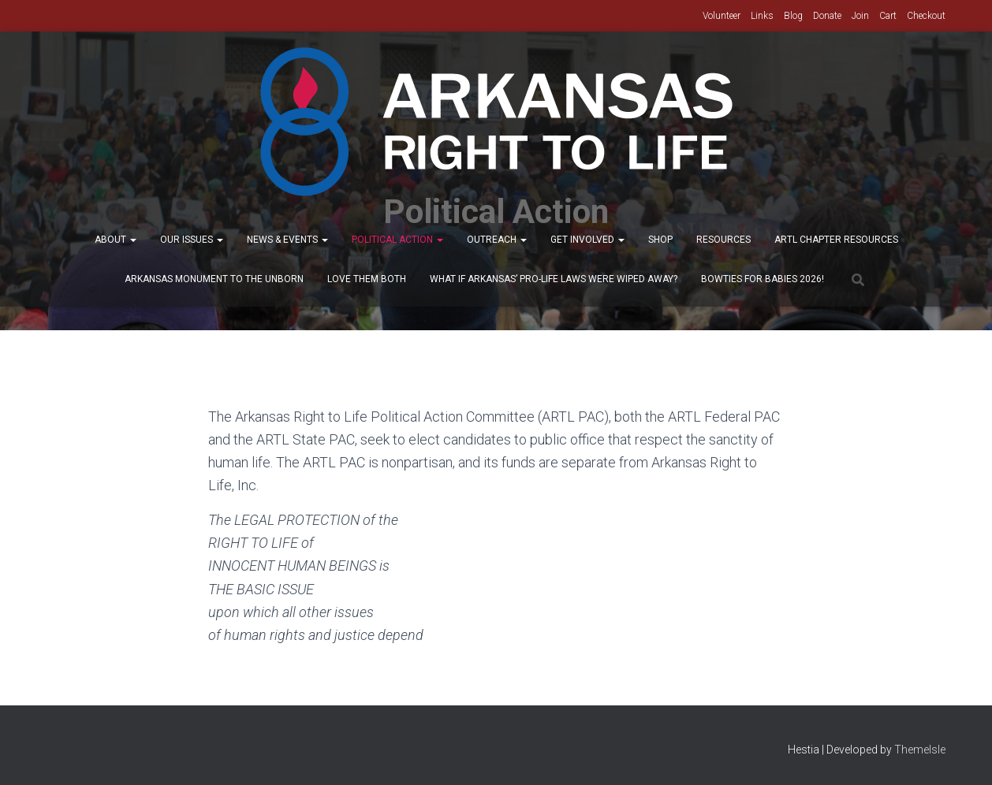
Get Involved (587, 239)
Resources (723, 239)
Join (860, 15)
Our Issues (191, 239)
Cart (888, 15)
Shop (660, 239)
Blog (793, 15)
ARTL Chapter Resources (836, 239)
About (115, 239)
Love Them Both (366, 279)
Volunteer (721, 15)
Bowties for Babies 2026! (762, 279)
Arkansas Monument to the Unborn (214, 279)
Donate (827, 15)
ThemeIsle (919, 749)
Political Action (397, 239)
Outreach (497, 239)
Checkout (926, 15)
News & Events (287, 239)
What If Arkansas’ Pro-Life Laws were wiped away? (553, 279)
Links (762, 15)
